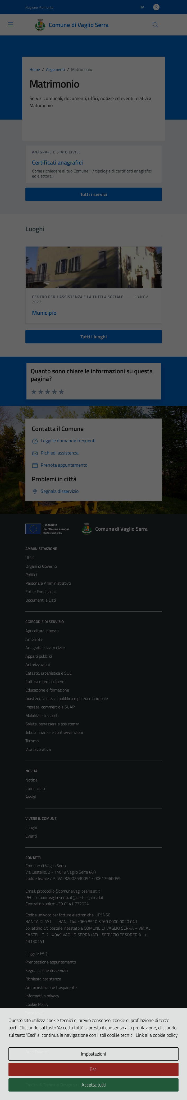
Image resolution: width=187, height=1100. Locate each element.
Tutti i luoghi (93, 336)
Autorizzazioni (37, 664)
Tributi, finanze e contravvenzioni (54, 732)
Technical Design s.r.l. (61, 1084)
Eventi (31, 836)
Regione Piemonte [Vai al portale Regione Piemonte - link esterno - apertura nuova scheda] (39, 7)
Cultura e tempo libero (44, 681)
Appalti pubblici (38, 656)
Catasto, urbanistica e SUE (48, 673)
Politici (31, 574)
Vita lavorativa (38, 749)
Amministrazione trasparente (51, 987)
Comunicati (35, 788)
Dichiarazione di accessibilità (50, 1021)
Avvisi (30, 797)
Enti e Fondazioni (40, 591)
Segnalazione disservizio (46, 970)
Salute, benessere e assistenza (52, 724)
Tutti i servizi (93, 194)
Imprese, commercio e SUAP (50, 707)
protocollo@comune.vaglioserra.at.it (68, 891)
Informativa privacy (42, 996)
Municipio (44, 312)
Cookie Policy (36, 1004)
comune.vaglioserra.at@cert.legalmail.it (68, 897)
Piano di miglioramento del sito (52, 1029)
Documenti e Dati (40, 600)
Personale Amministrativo (48, 583)
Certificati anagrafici (57, 162)
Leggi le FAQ (36, 953)
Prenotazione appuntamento (50, 962)
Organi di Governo (41, 566)
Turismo (32, 741)
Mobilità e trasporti (41, 715)
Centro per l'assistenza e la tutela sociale (78, 296)
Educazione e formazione (47, 690)
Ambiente (34, 639)
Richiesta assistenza (43, 979)
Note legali (34, 1013)
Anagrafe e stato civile (56, 152)
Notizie (31, 780)
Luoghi (31, 827)
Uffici (29, 557)
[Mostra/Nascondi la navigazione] (10, 24)
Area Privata (36, 1051)
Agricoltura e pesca (42, 631)
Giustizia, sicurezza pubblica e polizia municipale (66, 698)
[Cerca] (155, 25)
